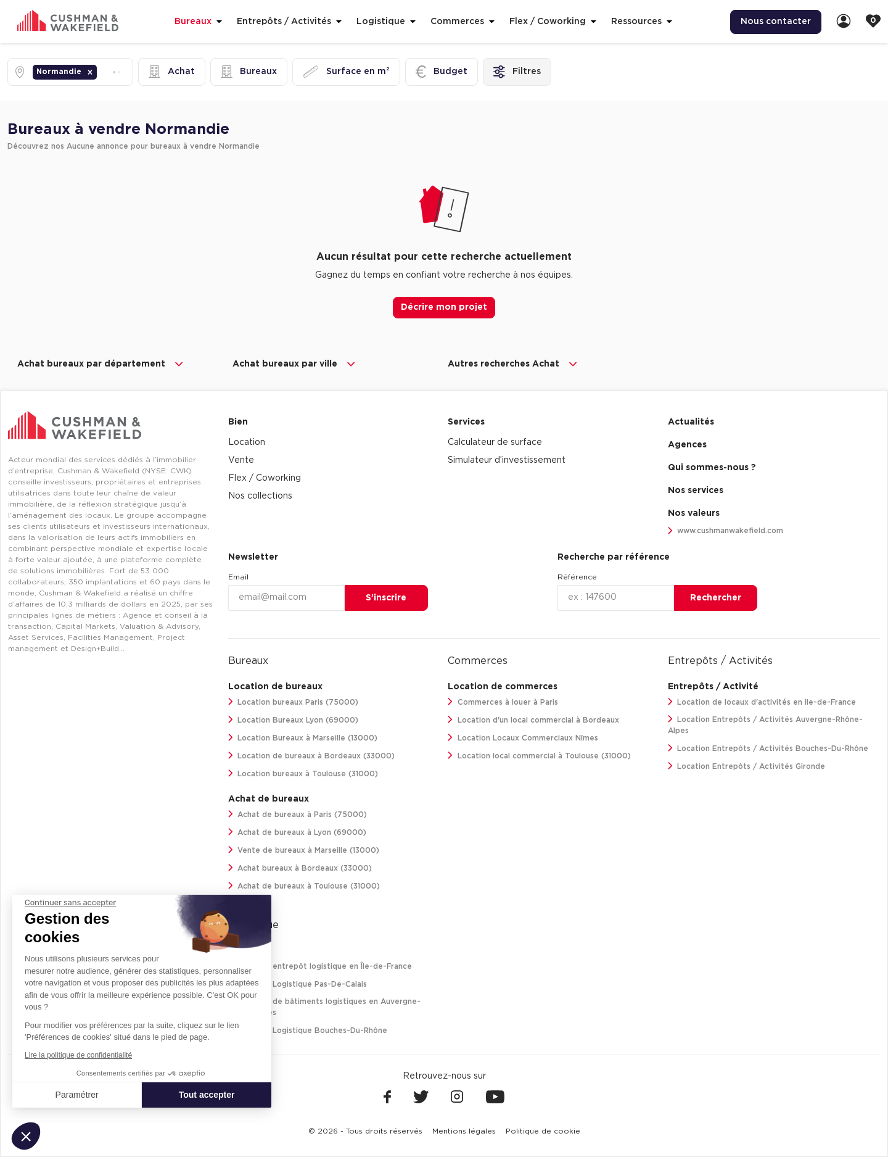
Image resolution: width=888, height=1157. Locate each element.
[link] (843, 22)
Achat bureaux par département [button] (101, 364)
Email (238, 577)
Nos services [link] (695, 490)
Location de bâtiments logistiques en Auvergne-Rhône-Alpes (324, 1006)
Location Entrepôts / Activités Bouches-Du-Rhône (768, 748)
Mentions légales (464, 1131)
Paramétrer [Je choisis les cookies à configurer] (77, 1095)
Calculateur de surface (495, 442)
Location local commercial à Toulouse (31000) (539, 756)
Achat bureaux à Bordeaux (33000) (300, 868)
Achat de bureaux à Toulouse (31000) (304, 886)
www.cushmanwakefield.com (726, 531)
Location (246, 442)
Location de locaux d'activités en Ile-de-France (762, 702)
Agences (687, 445)
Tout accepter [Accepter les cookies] (207, 1095)
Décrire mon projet (444, 307)
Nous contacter (776, 21)
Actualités (691, 422)
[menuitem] (775, 22)
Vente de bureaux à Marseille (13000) (304, 850)
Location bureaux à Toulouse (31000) (303, 773)
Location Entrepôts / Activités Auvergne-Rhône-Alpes (765, 724)
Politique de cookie (543, 1131)
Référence (577, 577)
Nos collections (260, 496)
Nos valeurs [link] (694, 513)
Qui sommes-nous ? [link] (712, 467)
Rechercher (715, 598)
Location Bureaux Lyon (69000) (293, 720)
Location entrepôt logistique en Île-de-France (320, 966)
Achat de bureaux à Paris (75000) (298, 814)
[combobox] (100, 71)
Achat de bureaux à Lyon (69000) (297, 832)
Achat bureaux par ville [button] (294, 364)
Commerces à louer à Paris (503, 702)
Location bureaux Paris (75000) (293, 702)
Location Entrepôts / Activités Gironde (747, 766)
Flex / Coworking (264, 478)
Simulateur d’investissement (506, 460)
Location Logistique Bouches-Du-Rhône (308, 1030)
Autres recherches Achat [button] (513, 364)
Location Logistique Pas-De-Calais (298, 984)
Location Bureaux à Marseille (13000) (303, 738)
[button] (90, 72)
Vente (241, 460)
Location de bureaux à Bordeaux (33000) (311, 756)
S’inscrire (386, 598)
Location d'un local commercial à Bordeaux (533, 720)
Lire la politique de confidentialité (78, 1055)
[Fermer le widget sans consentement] (70, 903)
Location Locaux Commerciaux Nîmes (523, 738)
